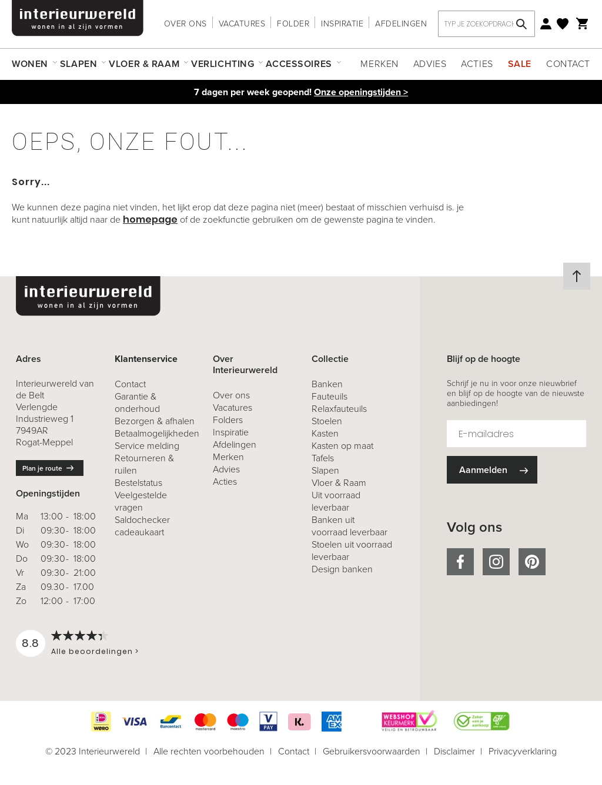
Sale (519, 63)
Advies (429, 63)
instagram (496, 561)
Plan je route (42, 468)
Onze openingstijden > (361, 92)
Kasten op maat (342, 445)
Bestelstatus (138, 482)
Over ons (185, 24)
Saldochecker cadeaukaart (142, 526)
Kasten (325, 433)
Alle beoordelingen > (95, 651)
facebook (460, 561)
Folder (293, 24)
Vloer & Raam (339, 482)
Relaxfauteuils (339, 408)
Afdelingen (401, 24)
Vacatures (242, 24)
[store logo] (77, 18)
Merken (379, 63)
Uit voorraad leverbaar (336, 501)
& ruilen (144, 464)
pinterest (532, 561)
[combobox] (486, 24)
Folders (228, 420)
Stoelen (327, 421)
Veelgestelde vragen (141, 501)
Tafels (323, 458)
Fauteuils (329, 396)
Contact (568, 63)
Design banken (342, 569)
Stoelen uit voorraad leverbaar (352, 550)
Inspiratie (342, 24)
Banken (327, 384)
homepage (150, 219)
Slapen (325, 470)
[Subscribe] (492, 470)
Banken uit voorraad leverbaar (349, 526)
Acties (477, 63)
